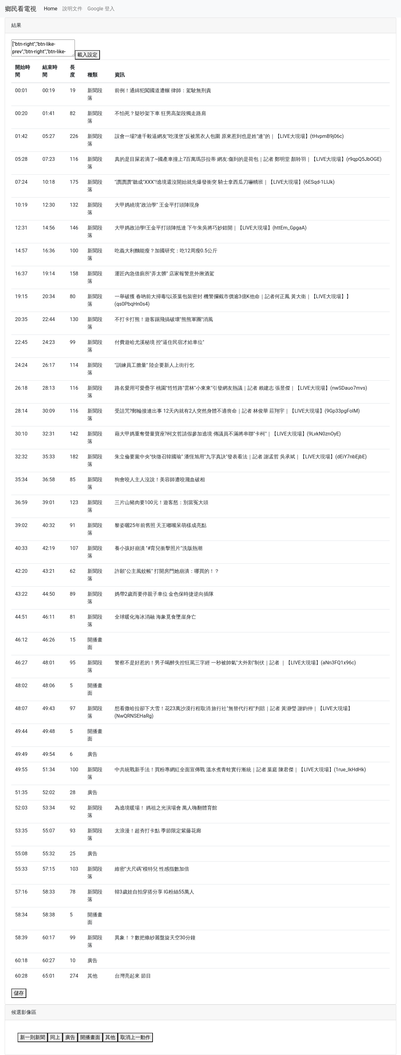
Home (50, 9)
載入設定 (87, 55)
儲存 (19, 993)
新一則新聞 (32, 1037)
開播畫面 (90, 1037)
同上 (55, 1037)
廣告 (70, 1037)
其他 (110, 1037)
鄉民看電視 (20, 9)
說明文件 (72, 9)
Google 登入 (100, 9)
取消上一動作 (135, 1037)
